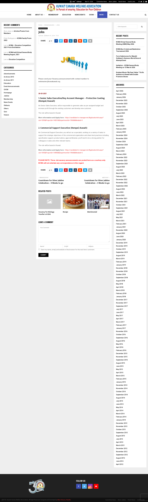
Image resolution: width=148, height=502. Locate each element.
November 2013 (121, 426)
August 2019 (120, 255)
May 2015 (119, 369)
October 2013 (121, 429)
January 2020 (121, 240)
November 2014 (121, 388)
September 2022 (122, 186)
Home (29, 15)
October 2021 (121, 205)
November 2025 (121, 103)
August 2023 (120, 167)
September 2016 (122, 338)
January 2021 (121, 227)
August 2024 (120, 148)
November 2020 (121, 230)
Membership (53, 15)
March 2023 (120, 173)
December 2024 (121, 135)
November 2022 (121, 183)
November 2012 (121, 451)
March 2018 (120, 290)
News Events (80, 15)
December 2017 (121, 300)
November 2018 (121, 271)
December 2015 (121, 353)
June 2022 (119, 192)
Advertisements (43, 28)
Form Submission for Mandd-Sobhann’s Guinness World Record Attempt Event (128, 58)
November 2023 (121, 160)
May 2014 (119, 407)
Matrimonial (92, 212)
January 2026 (121, 97)
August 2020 (120, 233)
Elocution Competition (17, 59)
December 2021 (121, 198)
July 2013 (119, 439)
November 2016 (121, 331)
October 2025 (121, 107)
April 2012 (119, 464)
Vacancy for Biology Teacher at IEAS (46, 213)
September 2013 (122, 432)
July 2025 (119, 116)
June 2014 (119, 404)
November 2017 (121, 303)
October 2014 (121, 391)
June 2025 (119, 119)
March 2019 (120, 259)
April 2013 (119, 442)
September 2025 (122, 110)
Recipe (65, 212)
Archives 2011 (9, 80)
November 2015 (121, 357)
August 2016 (120, 341)
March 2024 (120, 151)
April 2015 (119, 372)
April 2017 (119, 319)
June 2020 (119, 236)
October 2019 (121, 249)
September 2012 (122, 455)
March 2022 (120, 195)
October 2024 (121, 141)
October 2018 (121, 274)
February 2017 (121, 325)
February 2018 (121, 293)
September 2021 (122, 208)
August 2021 (120, 211)
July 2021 (119, 214)
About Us (39, 15)
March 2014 (120, 414)
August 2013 (120, 436)
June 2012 (119, 461)
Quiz (5, 112)
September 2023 (122, 164)
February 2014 (121, 417)
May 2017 (119, 315)
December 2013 (121, 423)
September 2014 (122, 395)
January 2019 (121, 265)
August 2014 (120, 398)
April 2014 (119, 410)
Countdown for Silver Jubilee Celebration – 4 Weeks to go (51, 182)
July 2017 (119, 309)
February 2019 (121, 262)
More (101, 15)
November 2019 (121, 246)
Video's (6, 115)
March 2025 (120, 126)
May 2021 (119, 217)
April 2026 (119, 91)
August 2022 (120, 189)
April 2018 (119, 287)
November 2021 (121, 201)
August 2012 (120, 458)
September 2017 (122, 306)
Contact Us (114, 15)
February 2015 (121, 379)
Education (66, 15)
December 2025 (121, 100)
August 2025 (120, 113)
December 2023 (121, 157)
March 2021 (120, 221)
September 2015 (122, 360)
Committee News (102, 1)
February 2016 (121, 350)
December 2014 (121, 385)
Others (6, 108)
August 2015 (120, 363)
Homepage (8, 93)
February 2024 (121, 154)
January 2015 (121, 382)
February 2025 (121, 129)
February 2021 (121, 224)
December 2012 (121, 448)
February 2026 (121, 94)
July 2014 (119, 401)
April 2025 (119, 122)
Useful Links (131, 1)
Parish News (122, 1)
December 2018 (121, 268)
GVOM (91, 15)
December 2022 (121, 179)
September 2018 (122, 277)
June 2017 (119, 312)
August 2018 (120, 281)
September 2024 (122, 145)
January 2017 (121, 328)
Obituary (7, 105)
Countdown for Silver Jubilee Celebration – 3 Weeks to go (97, 182)
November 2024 (121, 138)
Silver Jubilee (113, 1)
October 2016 (121, 334)
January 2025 (121, 132)
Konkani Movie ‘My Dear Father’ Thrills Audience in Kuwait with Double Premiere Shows (130, 75)
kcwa (41, 35)
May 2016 (119, 344)
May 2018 (119, 284)
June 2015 (119, 366)
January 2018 (121, 296)
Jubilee (6, 96)
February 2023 (121, 176)
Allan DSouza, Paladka (64, 500)
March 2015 (120, 376)
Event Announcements (11, 86)
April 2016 (119, 347)
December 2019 (121, 243)
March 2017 (120, 322)
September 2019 (122, 252)
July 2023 (119, 170)
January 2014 (121, 420)
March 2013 (120, 445)
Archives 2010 (9, 77)
